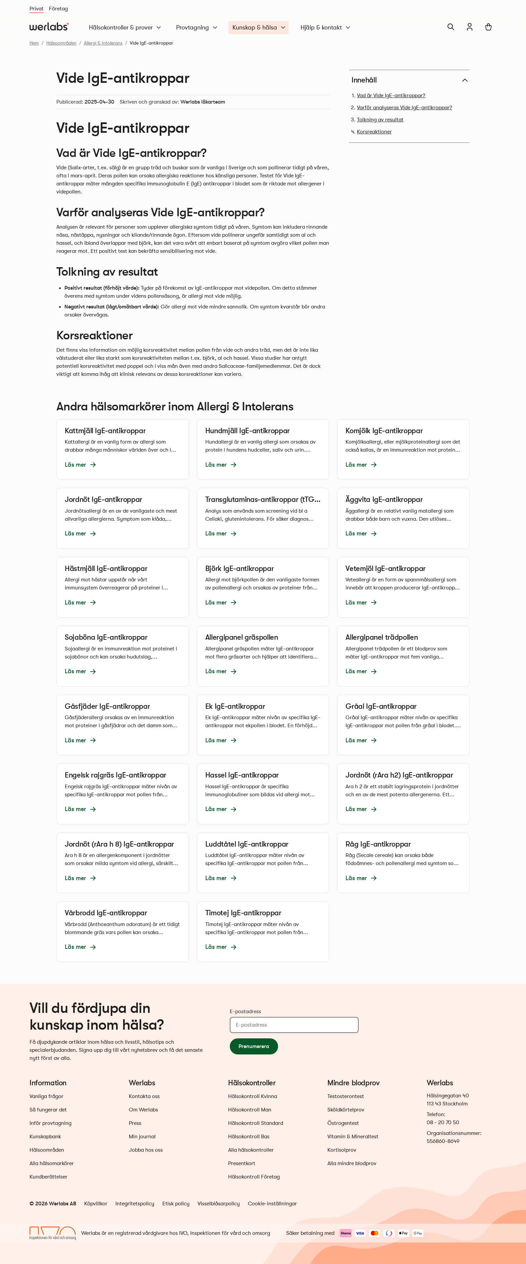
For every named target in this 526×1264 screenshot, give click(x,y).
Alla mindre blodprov (351, 1163)
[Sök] (451, 27)
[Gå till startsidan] (49, 26)
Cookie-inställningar (272, 1204)
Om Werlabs (143, 1110)
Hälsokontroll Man (249, 1110)
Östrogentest (343, 1123)
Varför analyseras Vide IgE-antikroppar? (404, 108)
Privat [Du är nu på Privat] (37, 9)
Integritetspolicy (134, 1204)
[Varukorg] (488, 27)
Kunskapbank (45, 1137)
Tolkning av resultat (380, 120)
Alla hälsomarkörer (52, 1163)
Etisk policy (176, 1204)
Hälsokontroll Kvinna (252, 1096)
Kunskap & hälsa (259, 27)
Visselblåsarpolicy (219, 1204)
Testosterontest (345, 1096)
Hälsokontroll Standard (255, 1123)
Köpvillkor (95, 1204)
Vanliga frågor (46, 1096)
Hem (34, 43)
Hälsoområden (61, 43)
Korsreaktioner (374, 132)
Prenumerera (254, 1046)
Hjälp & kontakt (326, 27)
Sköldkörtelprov (345, 1110)
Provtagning (197, 27)
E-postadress (245, 1012)
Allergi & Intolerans (103, 43)
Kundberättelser (48, 1177)
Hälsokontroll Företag (254, 1177)
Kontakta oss (144, 1096)
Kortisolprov (341, 1150)
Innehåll (411, 80)
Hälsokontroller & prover (125, 27)
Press (135, 1123)
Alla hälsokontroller (251, 1150)
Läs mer (81, 465)
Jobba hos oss (146, 1150)
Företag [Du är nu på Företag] (58, 9)
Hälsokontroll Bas (248, 1137)
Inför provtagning (50, 1123)
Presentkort (241, 1163)
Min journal (142, 1137)
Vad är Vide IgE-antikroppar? (391, 96)
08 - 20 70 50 (443, 1122)
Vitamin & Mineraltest (352, 1137)
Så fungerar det (48, 1110)
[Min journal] (470, 27)
